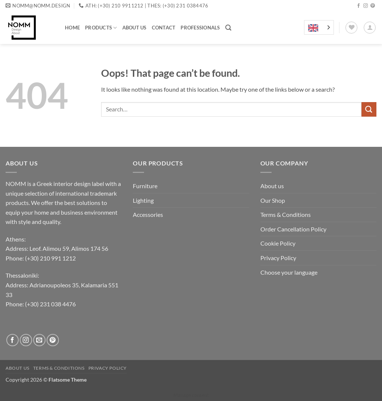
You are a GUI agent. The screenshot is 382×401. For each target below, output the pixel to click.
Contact (164, 28)
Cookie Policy (277, 243)
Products (101, 27)
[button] (228, 27)
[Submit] (368, 109)
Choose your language (288, 272)
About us (134, 28)
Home (72, 28)
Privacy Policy (278, 257)
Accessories (148, 214)
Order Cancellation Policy (293, 229)
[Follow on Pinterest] (372, 6)
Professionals (200, 28)
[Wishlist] (351, 28)
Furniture (145, 185)
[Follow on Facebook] (358, 6)
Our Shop (272, 200)
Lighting (143, 200)
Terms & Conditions (285, 214)
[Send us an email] (39, 340)
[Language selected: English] (319, 27)
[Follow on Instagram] (365, 6)
